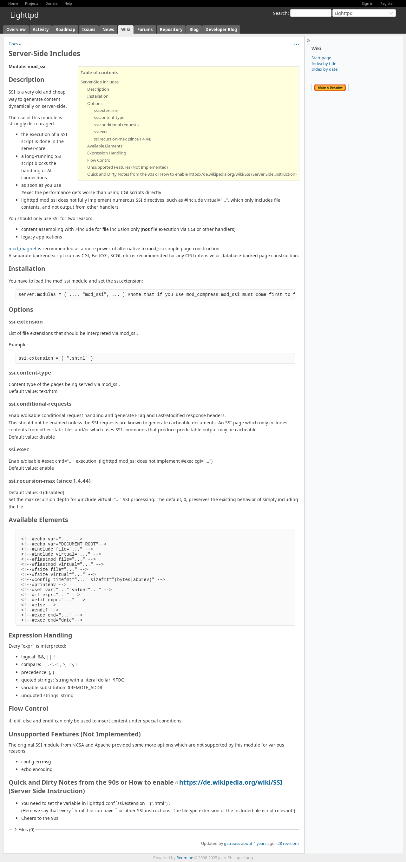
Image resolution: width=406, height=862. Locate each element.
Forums (145, 29)
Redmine (184, 857)
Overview (16, 29)
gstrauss (232, 843)
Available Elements (104, 146)
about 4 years (253, 843)
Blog (194, 29)
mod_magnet (22, 248)
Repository (171, 29)
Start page (321, 58)
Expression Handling (106, 153)
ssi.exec (101, 131)
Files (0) (23, 829)
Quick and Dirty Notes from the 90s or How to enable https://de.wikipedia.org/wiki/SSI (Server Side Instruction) (192, 174)
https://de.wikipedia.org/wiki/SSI (231, 782)
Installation (97, 96)
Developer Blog (221, 29)
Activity (41, 29)
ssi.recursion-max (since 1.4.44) (122, 139)
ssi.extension (106, 110)
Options (94, 103)
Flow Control (99, 160)
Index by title (323, 63)
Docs (13, 44)
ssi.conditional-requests (116, 124)
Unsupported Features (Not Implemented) (127, 167)
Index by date (324, 69)
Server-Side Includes (100, 82)
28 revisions (288, 843)
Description (98, 89)
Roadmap (65, 29)
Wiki (125, 29)
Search (280, 13)
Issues (88, 29)
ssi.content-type (109, 117)
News (108, 29)
